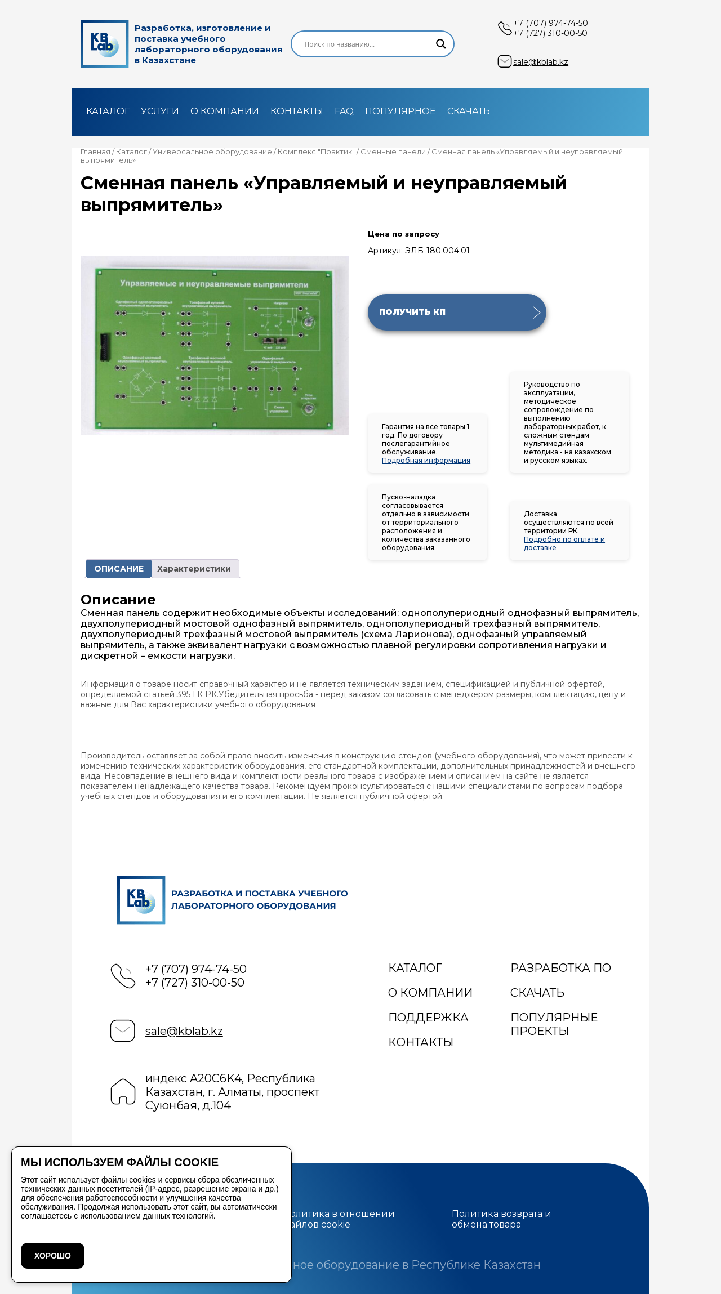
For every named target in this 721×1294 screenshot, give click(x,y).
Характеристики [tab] (194, 569)
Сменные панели (393, 152)
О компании (224, 111)
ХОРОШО (52, 1255)
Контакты (296, 111)
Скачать (468, 111)
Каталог (108, 111)
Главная (95, 152)
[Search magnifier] (441, 44)
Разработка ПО (560, 968)
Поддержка (428, 1017)
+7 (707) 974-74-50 (550, 23)
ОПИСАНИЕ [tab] (119, 569)
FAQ (344, 111)
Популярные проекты (554, 1024)
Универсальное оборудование (212, 152)
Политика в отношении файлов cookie (339, 1219)
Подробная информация (426, 460)
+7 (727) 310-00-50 (550, 33)
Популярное (400, 111)
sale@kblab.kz (540, 62)
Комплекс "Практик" (316, 152)
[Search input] (367, 44)
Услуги (160, 111)
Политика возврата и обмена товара (501, 1219)
